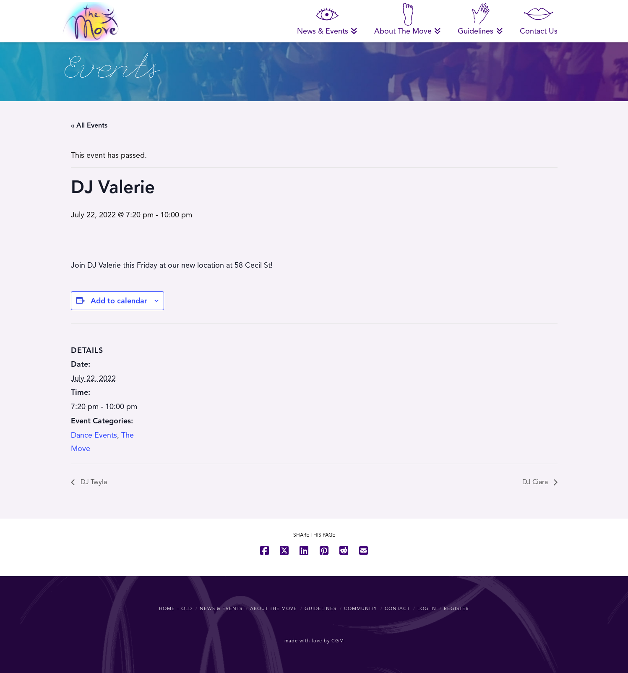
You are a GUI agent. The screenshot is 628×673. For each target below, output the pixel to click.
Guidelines (320, 608)
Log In (426, 608)
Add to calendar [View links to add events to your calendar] (119, 300)
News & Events (221, 608)
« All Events (89, 125)
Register (456, 608)
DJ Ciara (536, 482)
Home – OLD (175, 608)
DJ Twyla (93, 482)
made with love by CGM (314, 641)
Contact (397, 608)
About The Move (273, 608)
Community (360, 608)
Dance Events (94, 435)
